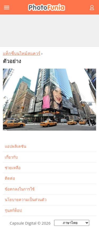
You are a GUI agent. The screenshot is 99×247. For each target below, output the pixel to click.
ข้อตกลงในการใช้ (20, 189)
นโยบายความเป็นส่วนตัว (25, 199)
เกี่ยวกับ (11, 157)
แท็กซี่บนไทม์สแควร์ (21, 53)
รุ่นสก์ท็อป (13, 210)
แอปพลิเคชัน (15, 146)
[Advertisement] (49, 30)
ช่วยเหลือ (13, 167)
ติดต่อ (10, 178)
